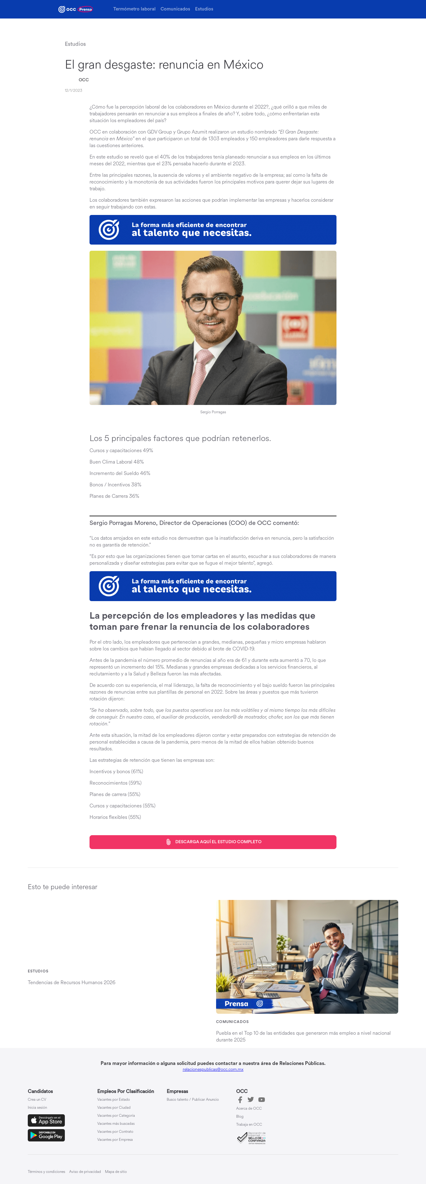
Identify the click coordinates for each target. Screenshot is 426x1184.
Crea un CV (37, 1099)
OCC (84, 80)
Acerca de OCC (249, 1108)
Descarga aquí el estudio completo (213, 842)
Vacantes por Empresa (115, 1139)
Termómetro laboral (134, 9)
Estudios (204, 9)
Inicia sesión (37, 1107)
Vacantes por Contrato (115, 1131)
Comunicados (175, 9)
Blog (240, 1116)
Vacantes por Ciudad (114, 1107)
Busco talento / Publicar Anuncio (193, 1099)
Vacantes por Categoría (116, 1115)
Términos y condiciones (46, 1171)
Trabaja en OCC (249, 1124)
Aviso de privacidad (85, 1171)
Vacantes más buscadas (116, 1123)
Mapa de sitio (116, 1171)
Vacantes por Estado (113, 1099)
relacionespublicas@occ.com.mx (213, 1069)
